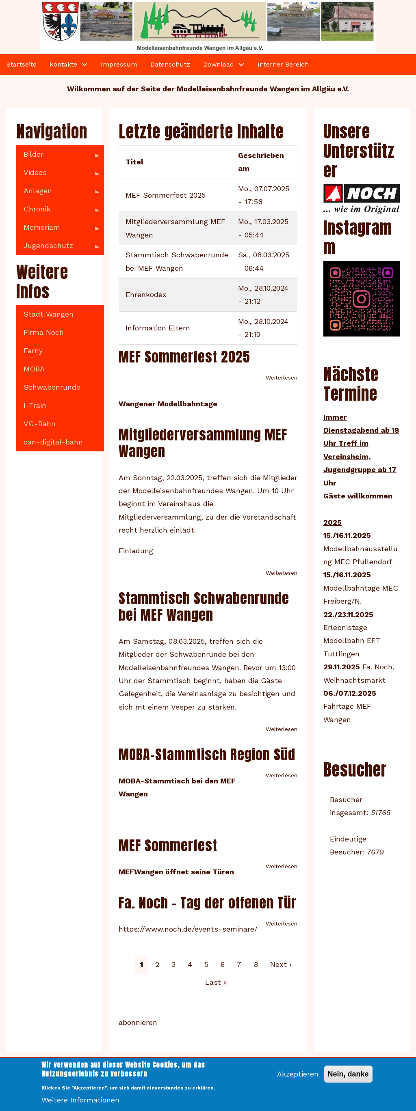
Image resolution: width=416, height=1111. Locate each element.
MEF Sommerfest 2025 (166, 195)
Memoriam (57, 230)
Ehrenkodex (146, 294)
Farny (33, 350)
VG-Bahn (40, 423)
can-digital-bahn (53, 442)
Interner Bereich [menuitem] (283, 64)
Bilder (57, 157)
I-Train (35, 405)
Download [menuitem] (218, 64)
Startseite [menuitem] (21, 64)
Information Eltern (158, 328)
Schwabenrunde (52, 387)
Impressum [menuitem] (119, 64)
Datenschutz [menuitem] (170, 64)
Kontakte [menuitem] (63, 64)
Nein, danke (348, 1079)
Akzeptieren (297, 1079)
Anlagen (57, 193)
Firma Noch (44, 332)
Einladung (136, 550)
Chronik (57, 211)
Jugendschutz (57, 248)
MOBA (34, 369)
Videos (57, 175)
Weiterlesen (281, 378)
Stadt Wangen (49, 314)
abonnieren (138, 1022)
